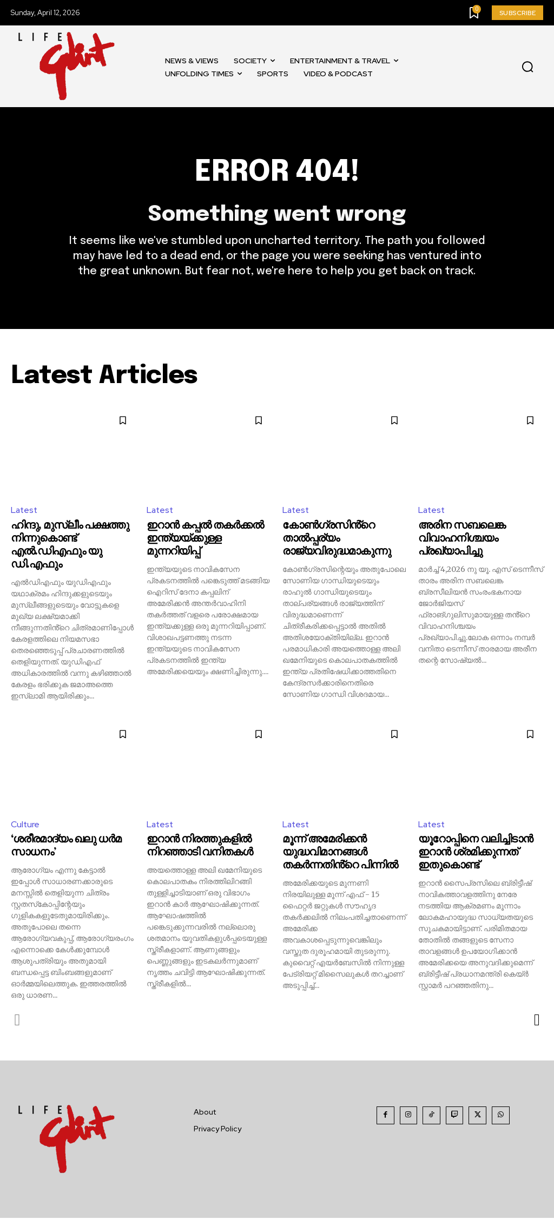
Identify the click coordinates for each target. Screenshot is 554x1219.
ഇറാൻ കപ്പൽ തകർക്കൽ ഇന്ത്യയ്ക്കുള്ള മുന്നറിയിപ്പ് (205, 539)
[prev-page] (17, 1021)
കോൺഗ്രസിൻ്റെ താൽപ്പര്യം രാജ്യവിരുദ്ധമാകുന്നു (336, 539)
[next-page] (536, 1021)
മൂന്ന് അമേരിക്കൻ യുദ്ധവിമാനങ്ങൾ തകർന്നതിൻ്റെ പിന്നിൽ (340, 853)
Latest (25, 511)
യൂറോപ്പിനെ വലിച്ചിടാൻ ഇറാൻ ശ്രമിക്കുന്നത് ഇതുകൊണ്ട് (475, 853)
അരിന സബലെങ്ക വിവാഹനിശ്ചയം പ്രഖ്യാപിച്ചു (461, 539)
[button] (527, 66)
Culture (25, 825)
